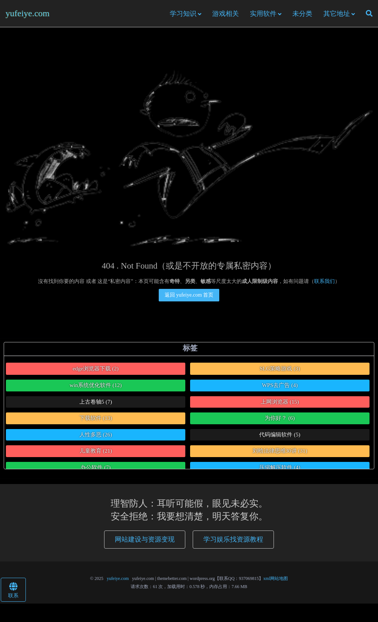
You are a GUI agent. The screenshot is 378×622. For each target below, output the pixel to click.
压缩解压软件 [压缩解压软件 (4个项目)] (279, 467)
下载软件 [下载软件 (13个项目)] (95, 418)
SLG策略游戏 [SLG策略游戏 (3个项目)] (280, 369)
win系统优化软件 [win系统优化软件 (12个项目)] (95, 385)
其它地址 (336, 13)
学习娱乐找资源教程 (233, 539)
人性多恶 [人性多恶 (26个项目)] (95, 435)
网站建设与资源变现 (145, 539)
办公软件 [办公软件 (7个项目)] (95, 467)
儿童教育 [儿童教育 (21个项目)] (95, 451)
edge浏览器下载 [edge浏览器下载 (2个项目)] (96, 369)
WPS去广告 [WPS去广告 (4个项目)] (280, 385)
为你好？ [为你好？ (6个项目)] (280, 418)
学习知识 (183, 13)
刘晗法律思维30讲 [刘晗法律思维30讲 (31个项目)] (279, 451)
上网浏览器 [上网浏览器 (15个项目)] (280, 402)
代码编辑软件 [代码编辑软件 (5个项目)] (279, 435)
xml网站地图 (275, 578)
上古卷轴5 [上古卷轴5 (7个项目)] (95, 402)
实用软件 (263, 13)
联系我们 (324, 281)
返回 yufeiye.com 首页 (189, 295)
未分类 (302, 13)
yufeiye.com (27, 13)
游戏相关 (225, 13)
